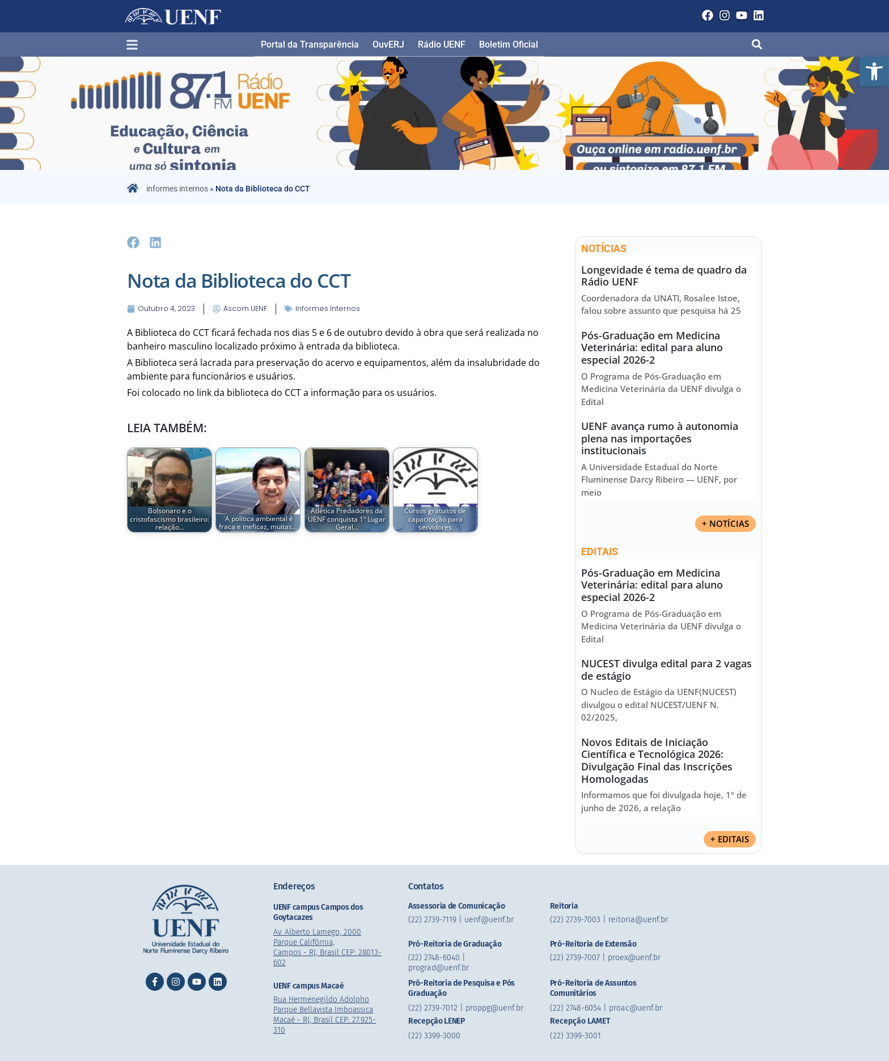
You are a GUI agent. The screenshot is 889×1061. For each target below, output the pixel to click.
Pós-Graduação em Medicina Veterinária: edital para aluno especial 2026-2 (652, 348)
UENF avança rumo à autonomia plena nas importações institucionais (659, 438)
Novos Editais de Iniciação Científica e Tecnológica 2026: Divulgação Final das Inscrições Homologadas (657, 760)
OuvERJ (388, 44)
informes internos (177, 188)
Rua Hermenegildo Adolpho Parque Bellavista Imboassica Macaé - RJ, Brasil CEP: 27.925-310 (326, 1015)
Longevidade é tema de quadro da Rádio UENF (664, 276)
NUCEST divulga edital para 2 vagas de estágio (666, 670)
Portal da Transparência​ (310, 44)
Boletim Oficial (508, 44)
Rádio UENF (441, 44)
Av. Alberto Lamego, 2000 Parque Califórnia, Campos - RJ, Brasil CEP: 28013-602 (328, 947)
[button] (874, 71)
